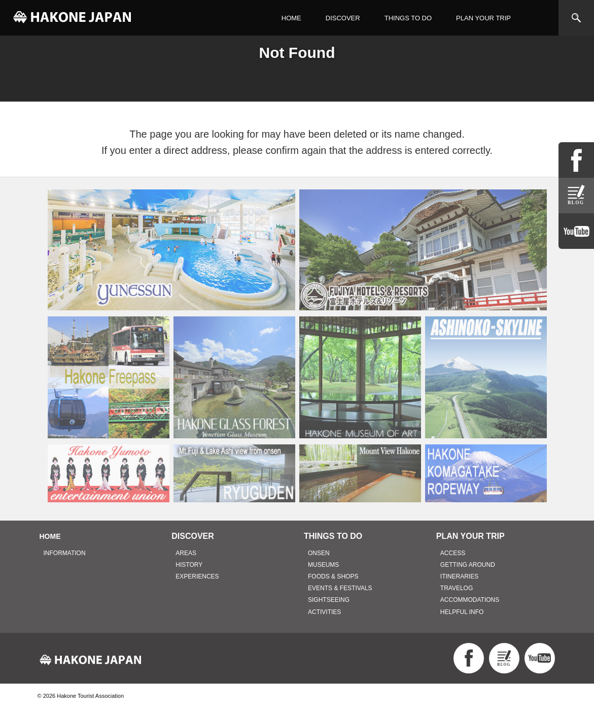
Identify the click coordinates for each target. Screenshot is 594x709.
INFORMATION (65, 553)
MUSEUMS (323, 564)
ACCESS (452, 553)
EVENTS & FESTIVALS (340, 588)
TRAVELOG (456, 588)
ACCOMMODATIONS (469, 599)
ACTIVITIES (324, 612)
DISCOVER (343, 18)
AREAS (186, 553)
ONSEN (319, 553)
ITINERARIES (459, 576)
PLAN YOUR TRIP (483, 18)
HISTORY (189, 564)
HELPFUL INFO (462, 612)
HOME (291, 18)
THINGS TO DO (408, 18)
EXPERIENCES (197, 576)
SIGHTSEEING (329, 599)
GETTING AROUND (467, 564)
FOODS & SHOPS (333, 576)
